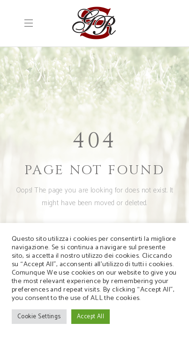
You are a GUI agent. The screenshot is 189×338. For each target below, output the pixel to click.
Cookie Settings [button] (39, 317)
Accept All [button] (91, 317)
